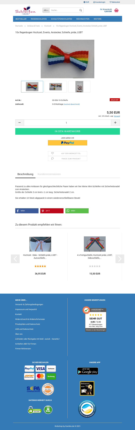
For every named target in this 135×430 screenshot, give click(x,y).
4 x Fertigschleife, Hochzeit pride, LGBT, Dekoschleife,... (94, 256)
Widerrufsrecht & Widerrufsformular (30, 319)
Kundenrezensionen (49, 174)
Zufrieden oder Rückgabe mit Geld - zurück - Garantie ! (37, 339)
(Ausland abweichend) (72, 104)
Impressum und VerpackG (26, 309)
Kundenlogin (99, 2)
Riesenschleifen (39, 19)
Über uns (19, 334)
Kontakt (18, 314)
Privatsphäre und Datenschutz (27, 324)
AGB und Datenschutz (24, 329)
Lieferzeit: (19, 104)
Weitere (97, 19)
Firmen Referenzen (23, 349)
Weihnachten (82, 19)
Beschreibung (25, 174)
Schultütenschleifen (61, 19)
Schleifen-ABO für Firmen (25, 344)
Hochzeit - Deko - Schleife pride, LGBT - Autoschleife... (40, 256)
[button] (27, 210)
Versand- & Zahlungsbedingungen (29, 304)
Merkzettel (115, 2)
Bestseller (21, 19)
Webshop (58, 426)
